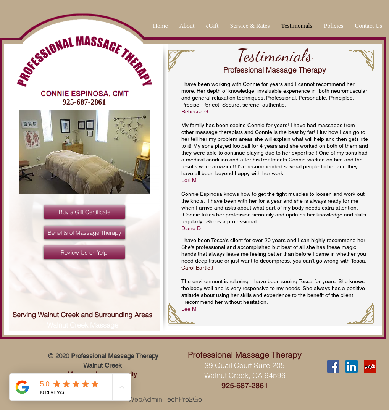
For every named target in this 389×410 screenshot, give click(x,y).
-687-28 (247, 385)
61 (264, 385)
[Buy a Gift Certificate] (84, 212)
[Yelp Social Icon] (370, 366)
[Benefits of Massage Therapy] (84, 232)
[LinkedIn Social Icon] (351, 366)
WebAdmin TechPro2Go (165, 399)
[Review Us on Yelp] (84, 252)
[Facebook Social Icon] (333, 366)
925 (227, 385)
